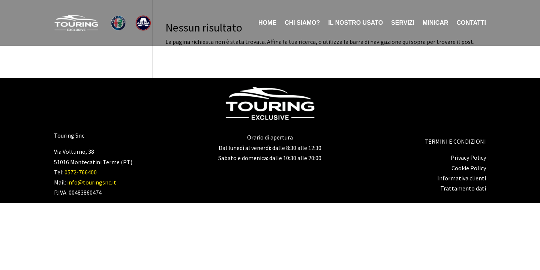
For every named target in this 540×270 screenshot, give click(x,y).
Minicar (435, 23)
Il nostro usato (355, 23)
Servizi (402, 23)
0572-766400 (80, 172)
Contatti (471, 23)
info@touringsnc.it (91, 182)
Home (267, 23)
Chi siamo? (302, 23)
